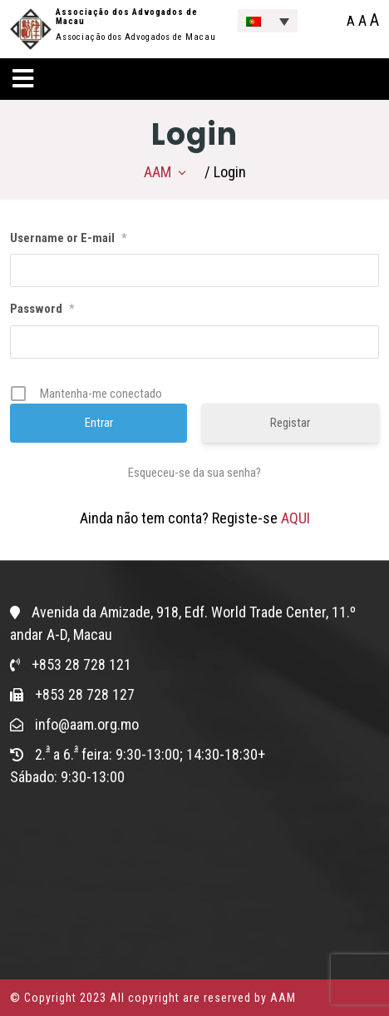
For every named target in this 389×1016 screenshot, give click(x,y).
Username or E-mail (68, 238)
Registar (290, 422)
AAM (157, 172)
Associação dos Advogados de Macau (127, 17)
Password (42, 309)
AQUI (295, 518)
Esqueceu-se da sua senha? (194, 472)
